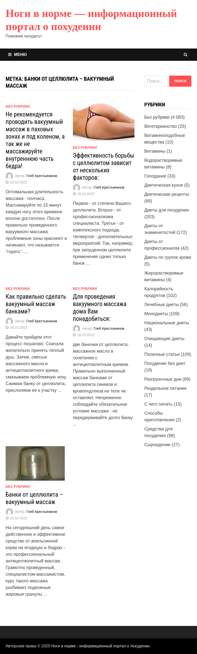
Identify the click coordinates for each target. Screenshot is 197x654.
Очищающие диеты (164, 338)
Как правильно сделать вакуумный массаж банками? (36, 304)
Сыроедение (157, 444)
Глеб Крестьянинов (41, 176)
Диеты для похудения (166, 210)
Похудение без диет (164, 363)
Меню (17, 54)
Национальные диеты (166, 322)
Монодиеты (156, 313)
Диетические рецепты (166, 194)
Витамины (154, 151)
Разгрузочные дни (162, 379)
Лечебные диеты (161, 304)
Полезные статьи (162, 354)
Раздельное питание (165, 388)
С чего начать (158, 404)
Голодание (155, 176)
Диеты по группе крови (167, 257)
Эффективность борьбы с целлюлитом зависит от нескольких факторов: (103, 166)
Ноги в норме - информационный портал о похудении (100, 646)
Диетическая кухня (163, 185)
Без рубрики (18, 106)
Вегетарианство (160, 126)
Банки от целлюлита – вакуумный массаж (34, 498)
